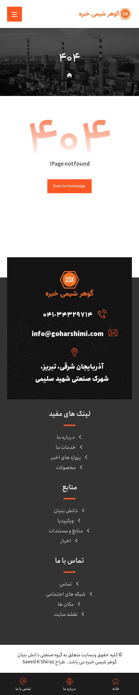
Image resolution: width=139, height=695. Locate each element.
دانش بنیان (70, 511)
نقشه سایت (69, 614)
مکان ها (70, 604)
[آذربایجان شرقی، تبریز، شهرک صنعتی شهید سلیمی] (73, 352)
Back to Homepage (69, 186)
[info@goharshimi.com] (73, 332)
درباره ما (70, 437)
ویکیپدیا (69, 521)
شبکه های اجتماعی (69, 594)
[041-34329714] (73, 313)
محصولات (70, 468)
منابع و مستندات (70, 531)
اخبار (69, 541)
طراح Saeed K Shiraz (44, 662)
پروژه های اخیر (70, 458)
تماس (69, 584)
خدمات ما (70, 447)
